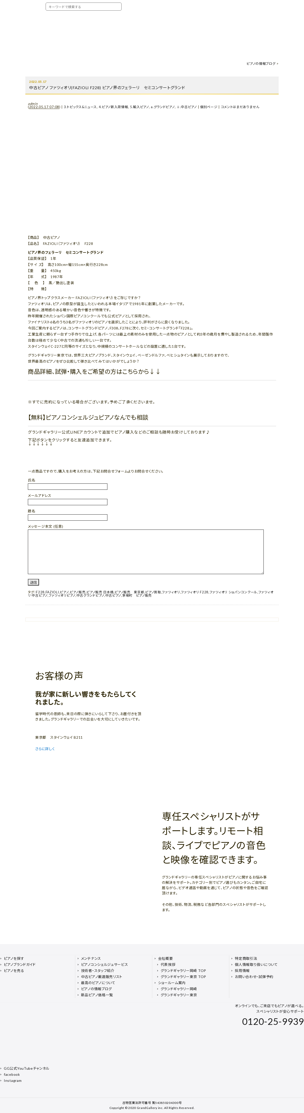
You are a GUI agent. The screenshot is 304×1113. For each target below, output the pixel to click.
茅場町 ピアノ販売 (137, 595)
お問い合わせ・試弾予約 (254, 976)
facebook (12, 1074)
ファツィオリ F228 (194, 592)
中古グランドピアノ (90, 595)
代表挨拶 (168, 964)
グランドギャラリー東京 (179, 995)
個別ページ (209, 107)
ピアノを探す (14, 958)
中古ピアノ (113, 595)
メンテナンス (91, 958)
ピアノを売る (14, 970)
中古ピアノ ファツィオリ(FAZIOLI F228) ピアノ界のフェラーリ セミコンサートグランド (109, 87)
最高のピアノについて (98, 983)
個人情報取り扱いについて (256, 964)
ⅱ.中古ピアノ (187, 107)
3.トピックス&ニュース (80, 107)
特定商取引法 (246, 958)
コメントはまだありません (240, 107)
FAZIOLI (52, 592)
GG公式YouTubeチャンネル (26, 1068)
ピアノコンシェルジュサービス (104, 964)
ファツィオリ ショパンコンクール (233, 592)
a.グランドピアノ (163, 107)
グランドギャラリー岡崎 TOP (183, 970)
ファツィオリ (171, 592)
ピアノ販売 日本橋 (99, 592)
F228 (40, 592)
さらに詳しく (45, 749)
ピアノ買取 (153, 592)
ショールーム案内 (172, 983)
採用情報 (242, 970)
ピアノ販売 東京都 (129, 592)
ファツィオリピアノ (62, 595)
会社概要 (165, 958)
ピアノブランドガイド (20, 964)
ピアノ (64, 592)
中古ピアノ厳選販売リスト (101, 976)
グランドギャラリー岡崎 (179, 989)
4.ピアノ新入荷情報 (113, 107)
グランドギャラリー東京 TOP (183, 976)
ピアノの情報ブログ (260, 64)
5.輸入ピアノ (139, 107)
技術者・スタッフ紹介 (98, 970)
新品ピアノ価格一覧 (97, 995)
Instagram (13, 1080)
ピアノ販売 (78, 592)
